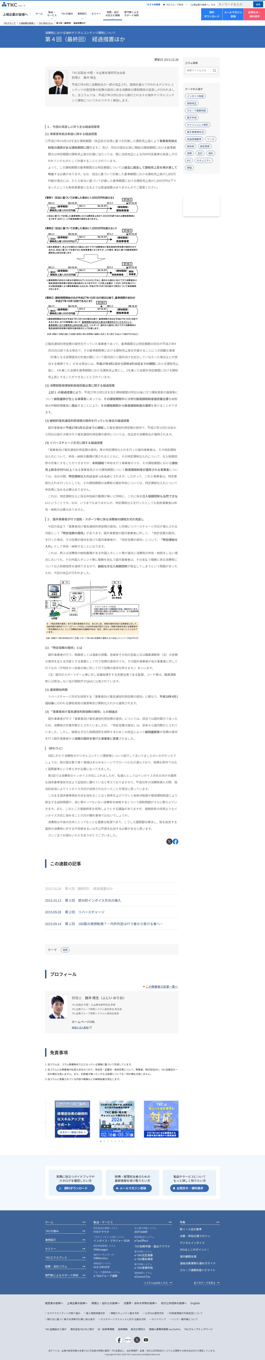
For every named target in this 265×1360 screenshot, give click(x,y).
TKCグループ (10, 23)
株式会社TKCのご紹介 (82, 1329)
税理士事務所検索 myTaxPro (165, 1329)
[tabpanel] (67, 1119)
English (195, 1303)
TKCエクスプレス (56, 1257)
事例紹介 (50, 1240)
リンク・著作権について (185, 1319)
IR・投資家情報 (106, 1329)
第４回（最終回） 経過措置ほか (71, 23)
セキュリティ (204, 160)
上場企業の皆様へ (15, 14)
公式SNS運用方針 (154, 1313)
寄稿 (189, 167)
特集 (182, 1222)
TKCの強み (67, 13)
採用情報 (123, 1329)
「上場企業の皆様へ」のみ (202, 4)
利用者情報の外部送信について (186, 1313)
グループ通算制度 (196, 110)
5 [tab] (115, 1141)
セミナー (96, 13)
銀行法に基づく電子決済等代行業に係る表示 (71, 1319)
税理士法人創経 (80, 1027)
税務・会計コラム (56, 1266)
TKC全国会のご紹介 (56, 1329)
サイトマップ (158, 1319)
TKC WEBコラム (46, 23)
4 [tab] (112, 1141)
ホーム (39, 13)
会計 (200, 153)
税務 (65, 950)
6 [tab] (119, 1141)
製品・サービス (103, 1222)
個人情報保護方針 (95, 1313)
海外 (210, 153)
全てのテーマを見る (204, 1282)
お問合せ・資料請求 (254, 14)
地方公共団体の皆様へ (174, 1303)
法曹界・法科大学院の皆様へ (140, 1303)
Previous (42, 1119)
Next (181, 1119)
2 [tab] (104, 1141)
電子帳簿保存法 (195, 132)
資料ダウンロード (212, 14)
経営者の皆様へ (54, 1303)
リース (210, 139)
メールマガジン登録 (233, 14)
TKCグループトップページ (198, 1329)
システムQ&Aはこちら (156, 1282)
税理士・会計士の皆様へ (105, 1303)
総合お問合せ (138, 1329)
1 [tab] (101, 1141)
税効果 (190, 146)
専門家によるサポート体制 (131, 13)
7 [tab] (123, 1141)
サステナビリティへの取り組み (63, 1313)
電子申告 (192, 117)
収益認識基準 (194, 139)
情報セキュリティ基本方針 (125, 1313)
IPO (189, 160)
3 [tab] (108, 1141)
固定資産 (205, 146)
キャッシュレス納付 (198, 124)
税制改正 (192, 103)
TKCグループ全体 (174, 4)
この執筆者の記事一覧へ (162, 986)
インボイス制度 (195, 96)
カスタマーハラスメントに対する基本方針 (123, 1319)
